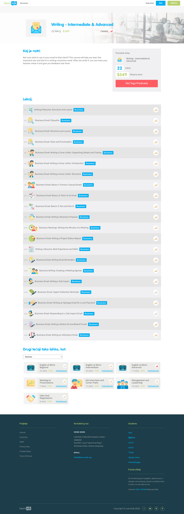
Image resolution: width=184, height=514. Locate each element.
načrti (131, 447)
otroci (131, 442)
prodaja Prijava (25, 451)
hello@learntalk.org (83, 457)
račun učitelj (140, 489)
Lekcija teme (134, 457)
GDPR (22, 442)
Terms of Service (26, 456)
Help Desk (150, 3)
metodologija (134, 462)
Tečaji (131, 452)
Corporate (23, 437)
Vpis (130, 432)
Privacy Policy (25, 446)
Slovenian (25, 3)
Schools (22, 432)
